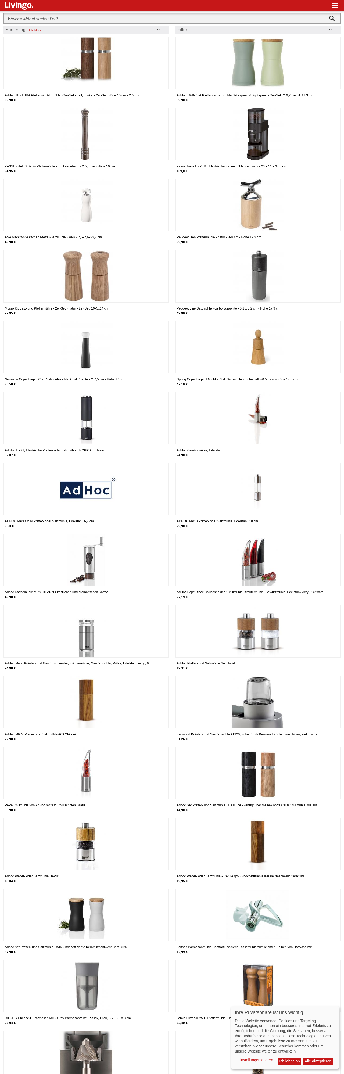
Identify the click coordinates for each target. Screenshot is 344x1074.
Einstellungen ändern (255, 1060)
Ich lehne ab (289, 1061)
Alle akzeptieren (318, 1061)
